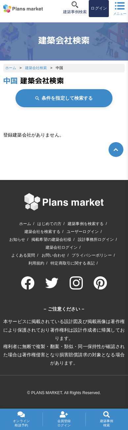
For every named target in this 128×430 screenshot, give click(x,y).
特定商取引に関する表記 (72, 263)
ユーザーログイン (83, 231)
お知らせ (17, 239)
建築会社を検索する (42, 231)
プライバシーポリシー (92, 255)
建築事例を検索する (86, 223)
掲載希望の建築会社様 (51, 239)
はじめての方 (49, 223)
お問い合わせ (54, 255)
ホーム (10, 68)
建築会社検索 (36, 68)
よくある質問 (23, 255)
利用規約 (36, 263)
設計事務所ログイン (96, 239)
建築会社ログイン (62, 247)
